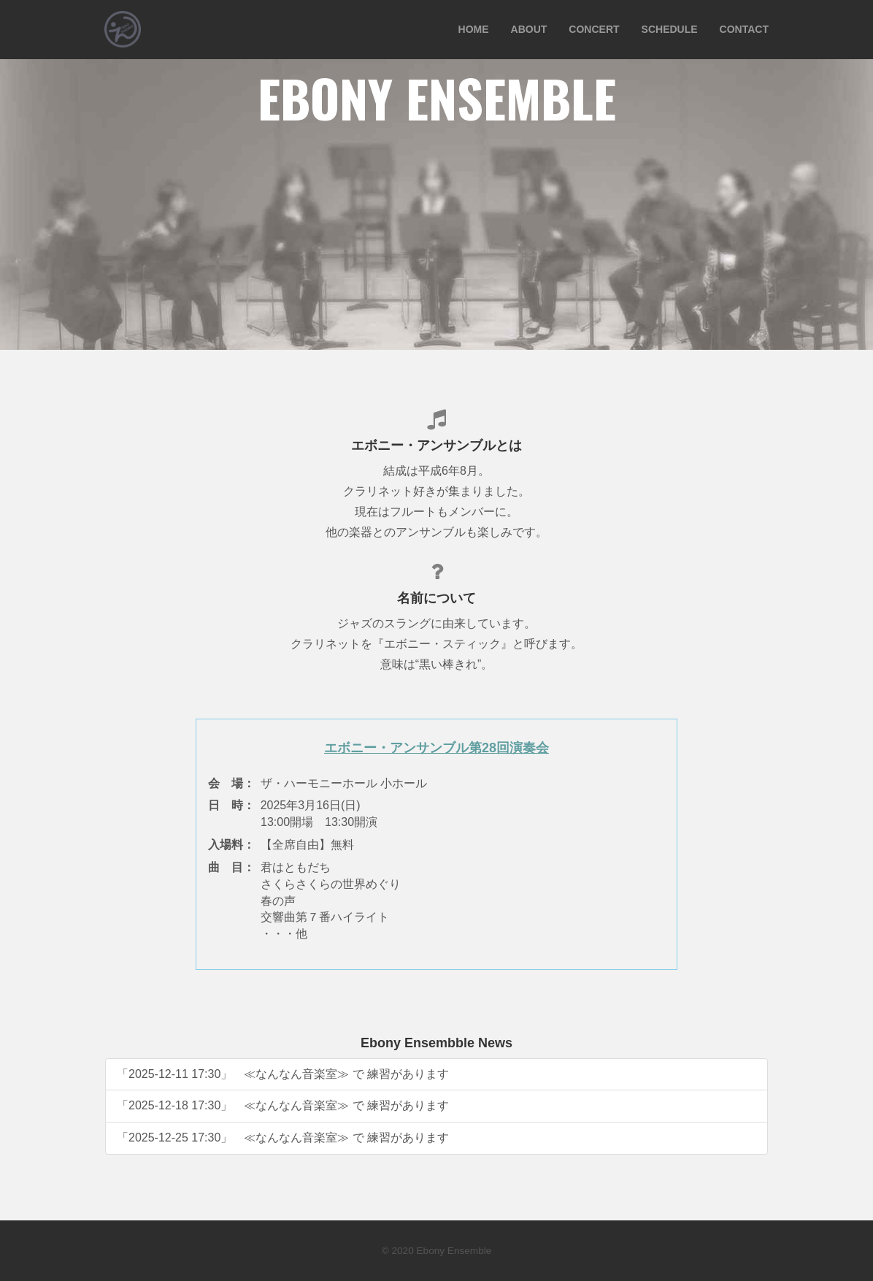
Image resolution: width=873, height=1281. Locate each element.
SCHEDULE (670, 29)
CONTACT (744, 29)
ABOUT (529, 29)
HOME (473, 29)
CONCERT (594, 29)
